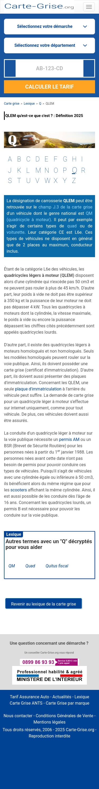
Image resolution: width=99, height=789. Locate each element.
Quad (30, 565)
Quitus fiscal (57, 565)
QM (11, 565)
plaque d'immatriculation (38, 388)
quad (72, 225)
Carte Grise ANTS (26, 703)
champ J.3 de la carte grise (65, 207)
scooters (19, 489)
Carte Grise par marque (67, 703)
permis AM (69, 439)
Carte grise (11, 103)
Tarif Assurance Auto (29, 696)
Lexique (29, 103)
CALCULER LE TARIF (49, 87)
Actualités (62, 696)
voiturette (15, 232)
